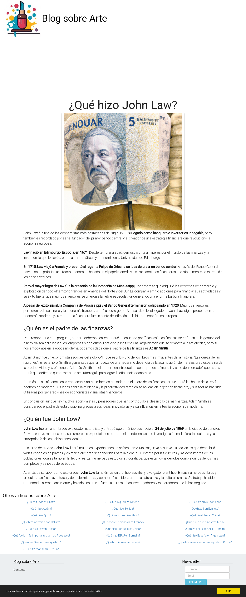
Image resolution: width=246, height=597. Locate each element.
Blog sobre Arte (74, 18)
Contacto (19, 569)
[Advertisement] (123, 66)
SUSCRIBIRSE (196, 582)
